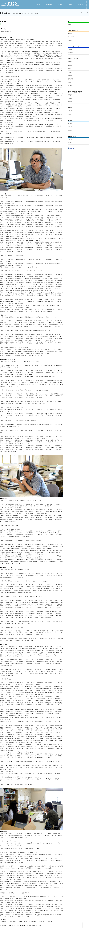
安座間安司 (70, 52)
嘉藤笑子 (70, 61)
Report (60, 4)
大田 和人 (70, 130)
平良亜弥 (70, 72)
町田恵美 (70, 95)
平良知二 (70, 101)
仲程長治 (70, 142)
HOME (77, 13)
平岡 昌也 (70, 139)
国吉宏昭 (70, 86)
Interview (49, 4)
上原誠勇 (70, 49)
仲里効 (69, 114)
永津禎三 (70, 24)
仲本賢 (69, 68)
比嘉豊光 (70, 40)
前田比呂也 (70, 123)
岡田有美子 (70, 79)
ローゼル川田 (71, 36)
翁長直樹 (70, 33)
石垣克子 (70, 65)
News (70, 4)
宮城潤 (69, 82)
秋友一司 (70, 126)
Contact (80, 4)
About (38, 4)
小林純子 (70, 98)
